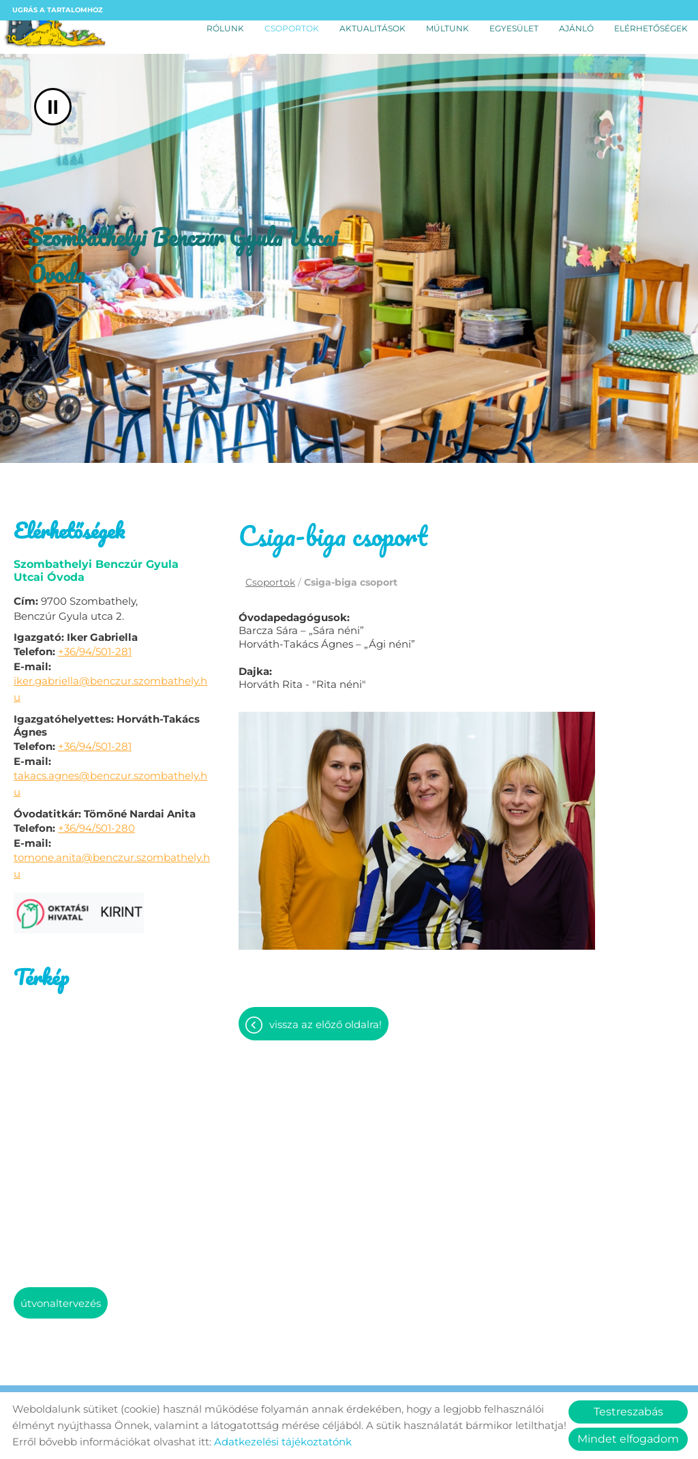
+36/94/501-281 (95, 651)
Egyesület (513, 28)
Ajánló (576, 28)
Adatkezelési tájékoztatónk (283, 1441)
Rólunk (225, 28)
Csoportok (291, 28)
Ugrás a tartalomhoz (57, 9)
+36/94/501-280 (96, 828)
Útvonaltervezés (60, 1303)
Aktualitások (372, 28)
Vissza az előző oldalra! (325, 1027)
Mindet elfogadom (628, 1438)
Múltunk (447, 28)
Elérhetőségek (651, 28)
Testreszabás (628, 1411)
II (53, 106)
